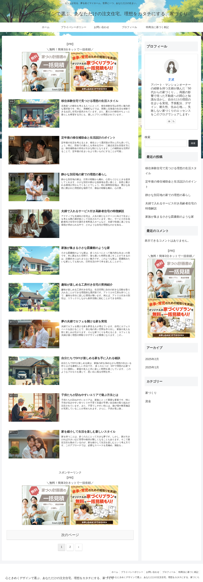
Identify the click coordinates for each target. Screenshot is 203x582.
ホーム (112, 572)
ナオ (171, 79)
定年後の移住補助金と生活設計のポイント (171, 184)
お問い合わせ (151, 572)
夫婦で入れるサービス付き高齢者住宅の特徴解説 (171, 206)
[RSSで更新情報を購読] (173, 121)
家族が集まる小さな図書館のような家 (169, 216)
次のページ (70, 535)
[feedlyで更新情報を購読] (169, 121)
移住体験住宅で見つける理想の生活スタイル (171, 171)
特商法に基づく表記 (188, 572)
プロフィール (168, 572)
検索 (147, 137)
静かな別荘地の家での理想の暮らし (168, 195)
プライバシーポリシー (130, 572)
